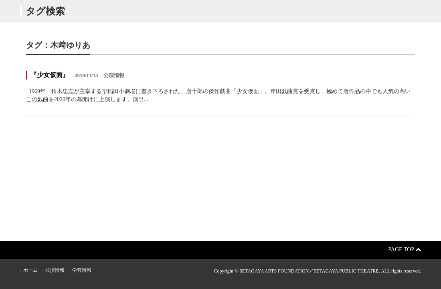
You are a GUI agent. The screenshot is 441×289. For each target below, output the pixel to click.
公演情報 (55, 270)
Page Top (404, 249)
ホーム (30, 270)
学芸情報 (81, 270)
